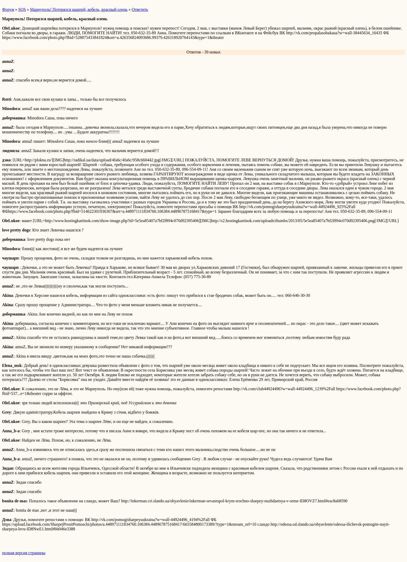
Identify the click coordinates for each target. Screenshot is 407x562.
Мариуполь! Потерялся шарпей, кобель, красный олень (79, 9)
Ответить (140, 9)
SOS (22, 9)
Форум (8, 9)
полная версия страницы (23, 553)
